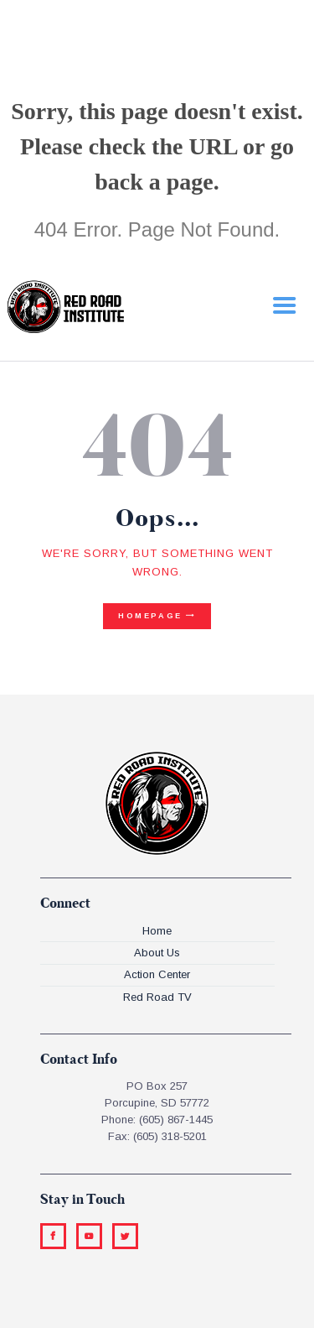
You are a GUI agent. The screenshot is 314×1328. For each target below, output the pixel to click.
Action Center (157, 974)
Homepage (150, 616)
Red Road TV (157, 997)
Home (157, 930)
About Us (157, 952)
